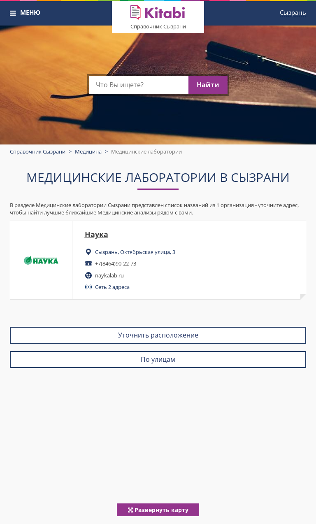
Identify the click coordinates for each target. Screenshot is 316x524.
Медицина (88, 151)
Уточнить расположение (158, 335)
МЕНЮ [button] (30, 12)
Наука (96, 234)
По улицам (158, 359)
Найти (208, 84)
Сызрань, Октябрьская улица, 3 (135, 252)
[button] (13, 13)
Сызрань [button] (293, 12)
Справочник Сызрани (158, 26)
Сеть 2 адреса (112, 287)
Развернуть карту (158, 510)
